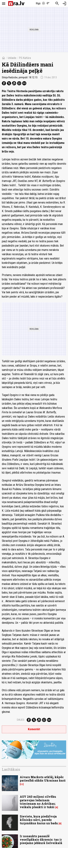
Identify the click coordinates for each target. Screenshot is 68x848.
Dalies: (21, 719)
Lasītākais (11, 769)
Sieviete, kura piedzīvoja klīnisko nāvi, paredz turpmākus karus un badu (39, 819)
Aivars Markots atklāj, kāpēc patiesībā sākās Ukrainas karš (42, 778)
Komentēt (34, 729)
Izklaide (12, 58)
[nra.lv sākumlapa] (16, 3)
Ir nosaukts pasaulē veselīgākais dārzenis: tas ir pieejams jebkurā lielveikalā (41, 839)
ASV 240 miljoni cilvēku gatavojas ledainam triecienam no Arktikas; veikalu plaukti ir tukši (38, 802)
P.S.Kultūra (25, 58)
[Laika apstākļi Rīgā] (42, 4)
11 (21, 784)
